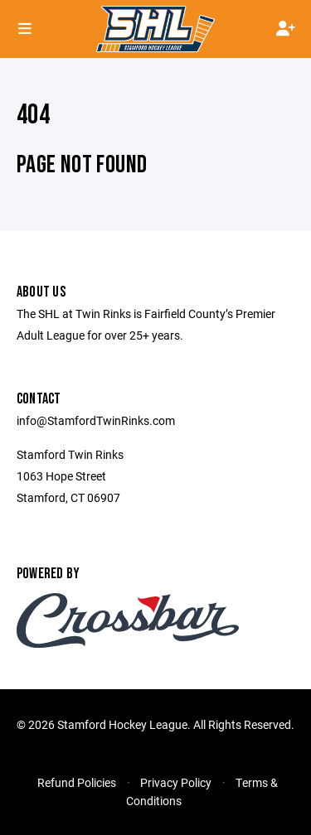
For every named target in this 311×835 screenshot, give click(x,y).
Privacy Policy (175, 782)
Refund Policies (76, 782)
